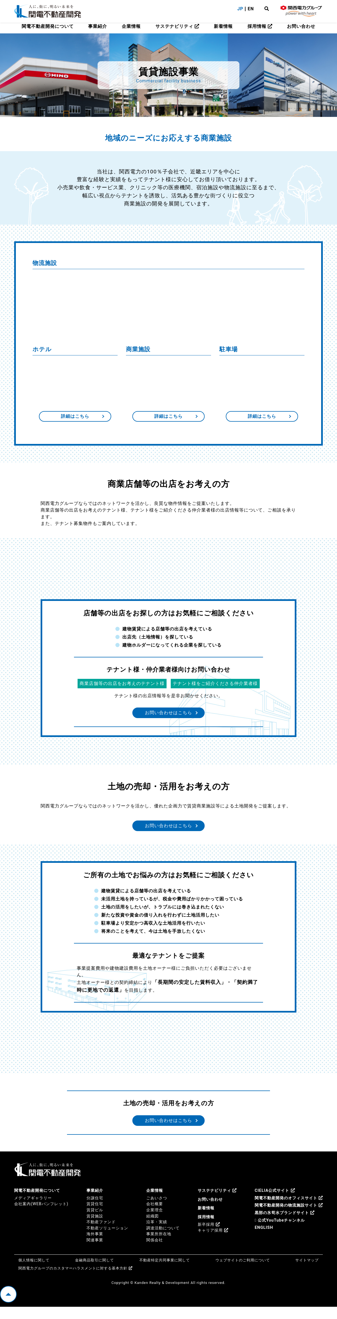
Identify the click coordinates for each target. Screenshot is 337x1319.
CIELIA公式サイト (275, 1202)
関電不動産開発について (48, 26)
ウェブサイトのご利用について (242, 1272)
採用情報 (259, 26)
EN (251, 8)
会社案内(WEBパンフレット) (41, 1216)
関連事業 (94, 1252)
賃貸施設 (94, 1228)
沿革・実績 (156, 1234)
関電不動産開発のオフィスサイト (289, 1210)
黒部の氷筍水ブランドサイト (284, 1225)
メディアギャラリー (33, 1210)
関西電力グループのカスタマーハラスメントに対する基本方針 (75, 1280)
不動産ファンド (101, 1234)
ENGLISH (264, 1239)
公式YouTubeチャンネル (280, 1232)
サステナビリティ (177, 26)
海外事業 (94, 1246)
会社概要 (154, 1216)
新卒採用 (209, 1236)
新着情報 (223, 26)
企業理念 (154, 1222)
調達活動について (163, 1240)
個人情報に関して (33, 1272)
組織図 (152, 1228)
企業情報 (131, 26)
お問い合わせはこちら (168, 718)
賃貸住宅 (94, 1216)
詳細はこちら (75, 418)
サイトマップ (307, 1272)
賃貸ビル (94, 1222)
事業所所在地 (158, 1246)
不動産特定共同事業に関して (164, 1272)
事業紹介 (97, 26)
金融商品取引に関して (94, 1272)
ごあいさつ (156, 1210)
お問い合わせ (301, 26)
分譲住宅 (94, 1210)
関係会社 (154, 1252)
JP (240, 8)
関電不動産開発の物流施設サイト (289, 1217)
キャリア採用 (213, 1242)
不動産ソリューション (107, 1240)
